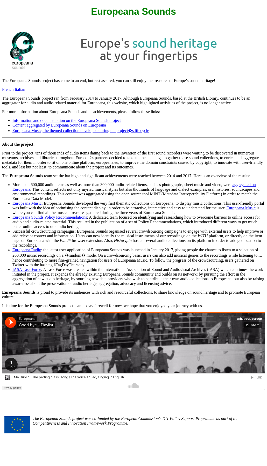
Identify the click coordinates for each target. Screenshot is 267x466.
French (7, 89)
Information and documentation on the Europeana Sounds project (66, 120)
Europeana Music (26, 203)
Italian (20, 89)
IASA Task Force (26, 269)
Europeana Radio (26, 250)
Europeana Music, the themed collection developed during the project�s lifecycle (80, 130)
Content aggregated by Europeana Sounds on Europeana (59, 125)
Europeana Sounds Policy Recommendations (49, 217)
